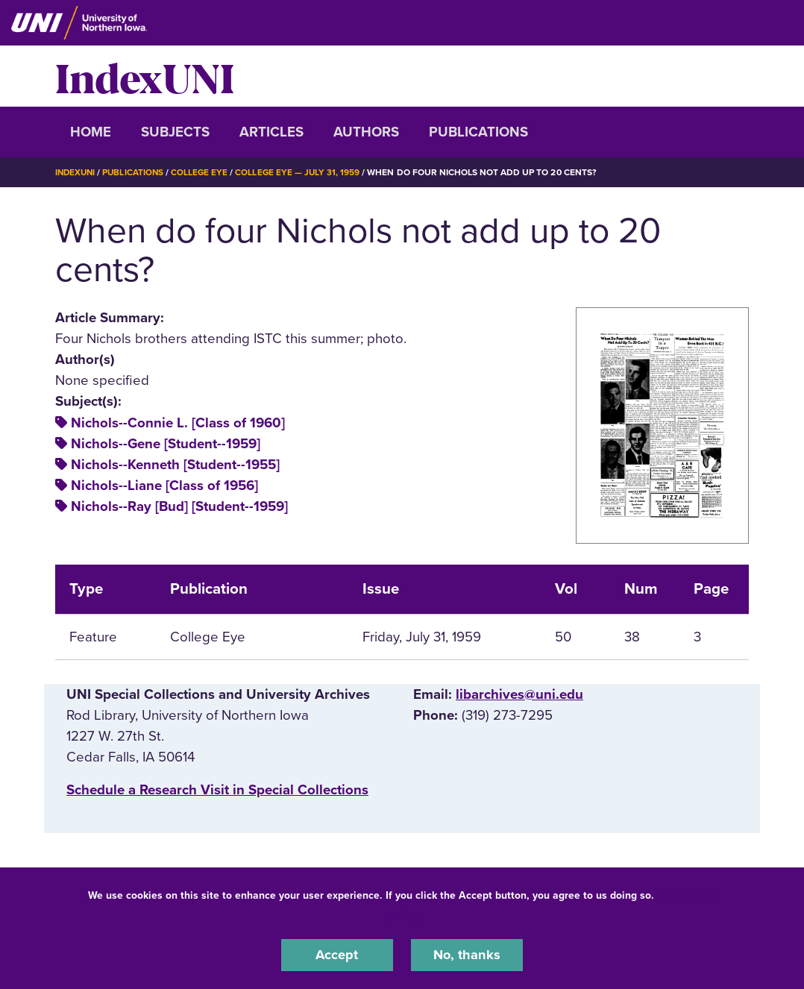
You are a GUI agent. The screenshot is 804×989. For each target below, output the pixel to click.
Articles (271, 132)
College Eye (204, 172)
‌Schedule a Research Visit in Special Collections (217, 790)
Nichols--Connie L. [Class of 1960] (178, 422)
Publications (478, 132)
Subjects (175, 132)
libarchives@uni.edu (519, 693)
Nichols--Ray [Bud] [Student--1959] (179, 506)
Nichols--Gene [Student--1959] (165, 443)
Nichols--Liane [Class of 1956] (164, 485)
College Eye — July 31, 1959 (302, 172)
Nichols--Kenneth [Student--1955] (175, 464)
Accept (337, 954)
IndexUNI (144, 76)
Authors (366, 132)
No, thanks (467, 954)
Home (90, 132)
